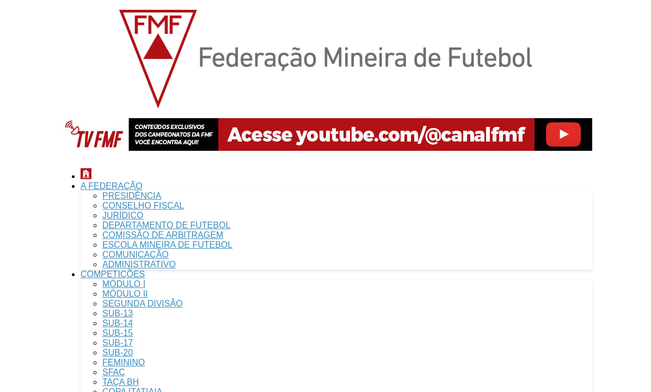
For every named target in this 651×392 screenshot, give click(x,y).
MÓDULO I (123, 284)
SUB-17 (117, 342)
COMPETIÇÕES (113, 274)
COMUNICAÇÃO (135, 254)
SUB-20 (117, 352)
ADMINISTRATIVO (139, 264)
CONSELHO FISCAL (143, 205)
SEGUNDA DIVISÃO (142, 303)
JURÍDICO (123, 215)
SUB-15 (117, 333)
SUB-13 (117, 313)
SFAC (113, 372)
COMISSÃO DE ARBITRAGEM (162, 235)
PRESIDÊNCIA (131, 195)
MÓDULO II (125, 293)
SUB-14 (117, 323)
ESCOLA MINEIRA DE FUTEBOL (167, 244)
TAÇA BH (120, 382)
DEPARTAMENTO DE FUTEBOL (166, 225)
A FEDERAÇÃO (112, 186)
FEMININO (123, 362)
